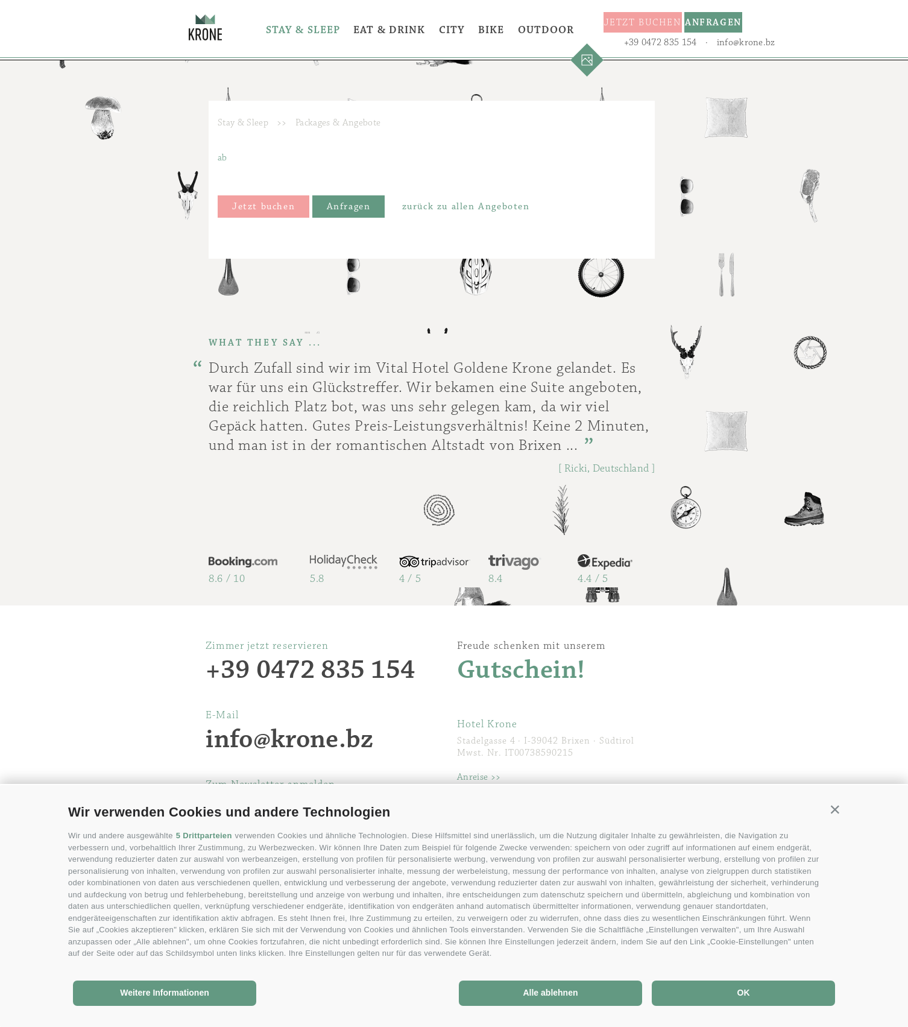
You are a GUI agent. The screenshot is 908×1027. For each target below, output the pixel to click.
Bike (513, 30)
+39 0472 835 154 (661, 42)
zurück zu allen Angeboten (462, 206)
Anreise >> (479, 777)
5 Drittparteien (204, 835)
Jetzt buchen (262, 206)
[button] (835, 809)
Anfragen (345, 206)
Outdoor (296, 90)
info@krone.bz (747, 42)
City (470, 30)
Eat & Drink (402, 30)
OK (743, 992)
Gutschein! (521, 670)
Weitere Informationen (164, 992)
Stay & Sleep (307, 30)
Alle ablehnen (550, 992)
